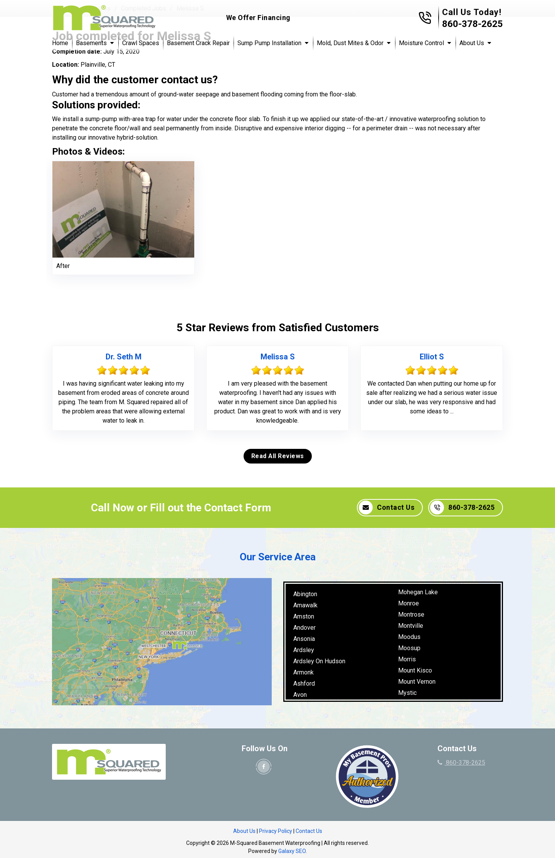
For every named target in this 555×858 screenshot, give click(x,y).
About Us (471, 43)
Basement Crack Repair (198, 43)
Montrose (411, 614)
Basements (91, 43)
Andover (304, 627)
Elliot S (432, 356)
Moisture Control (421, 43)
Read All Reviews (277, 456)
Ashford (304, 683)
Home (60, 43)
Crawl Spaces (140, 43)
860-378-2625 (472, 24)
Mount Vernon (417, 681)
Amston (303, 616)
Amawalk (305, 605)
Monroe (408, 603)
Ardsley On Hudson (319, 661)
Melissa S (278, 356)
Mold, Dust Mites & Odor (350, 43)
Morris (407, 659)
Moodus (409, 637)
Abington (305, 594)
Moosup (409, 648)
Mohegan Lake (418, 592)
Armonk (303, 672)
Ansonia (304, 638)
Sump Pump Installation (269, 43)
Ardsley (303, 650)
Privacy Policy (275, 831)
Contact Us (386, 507)
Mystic (407, 692)
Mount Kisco (415, 670)
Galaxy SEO (292, 851)
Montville (410, 625)
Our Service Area (278, 557)
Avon (300, 694)
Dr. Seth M (123, 356)
